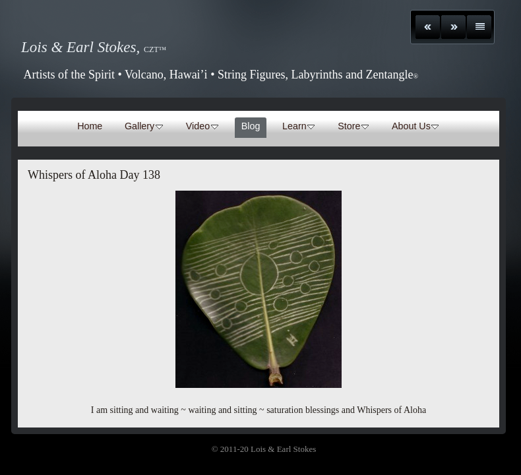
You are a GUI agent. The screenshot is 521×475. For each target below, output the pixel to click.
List (479, 27)
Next (453, 27)
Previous (427, 27)
